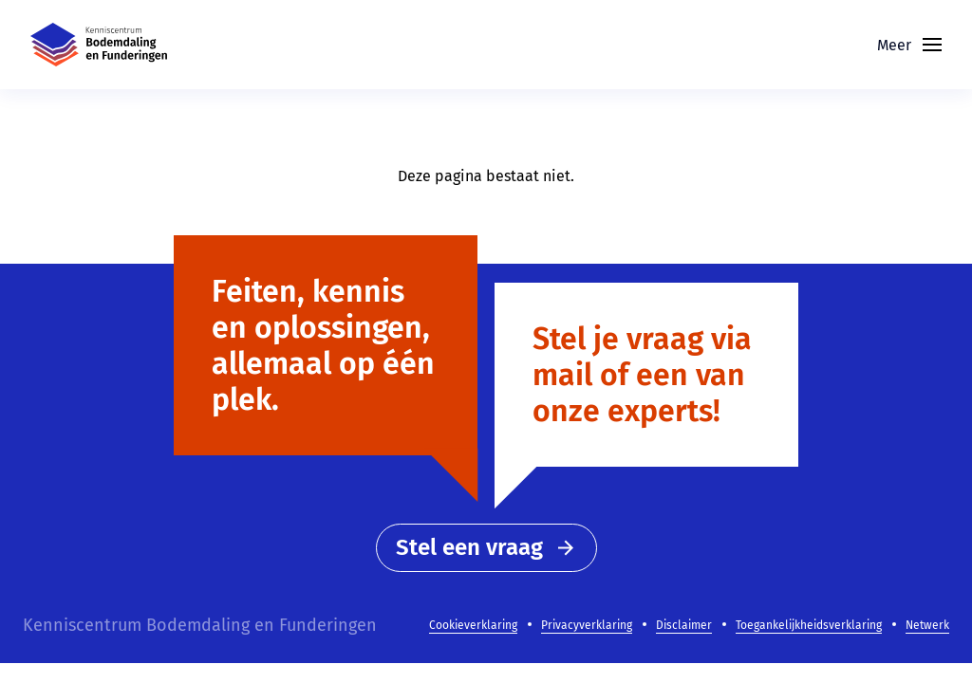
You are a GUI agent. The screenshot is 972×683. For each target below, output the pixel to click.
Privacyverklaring (586, 625)
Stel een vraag (486, 547)
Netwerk (927, 625)
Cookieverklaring (473, 625)
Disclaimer (684, 625)
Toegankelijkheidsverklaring (809, 625)
